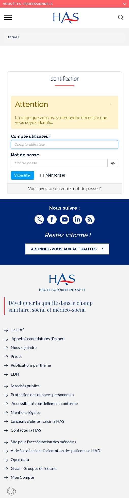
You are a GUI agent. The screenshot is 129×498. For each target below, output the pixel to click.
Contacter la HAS (26, 430)
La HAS (18, 329)
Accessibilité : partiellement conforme (44, 403)
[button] (120, 17)
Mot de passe (25, 155)
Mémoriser (52, 175)
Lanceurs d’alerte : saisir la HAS (37, 421)
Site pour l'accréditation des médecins (43, 441)
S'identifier (22, 175)
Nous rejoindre (24, 347)
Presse (16, 356)
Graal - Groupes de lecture (33, 468)
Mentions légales (25, 412)
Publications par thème (31, 365)
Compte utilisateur (30, 136)
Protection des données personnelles (42, 394)
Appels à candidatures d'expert (38, 338)
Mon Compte (22, 477)
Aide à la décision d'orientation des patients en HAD (55, 450)
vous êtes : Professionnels (28, 4)
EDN (15, 374)
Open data (20, 459)
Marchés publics (25, 385)
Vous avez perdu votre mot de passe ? (64, 188)
